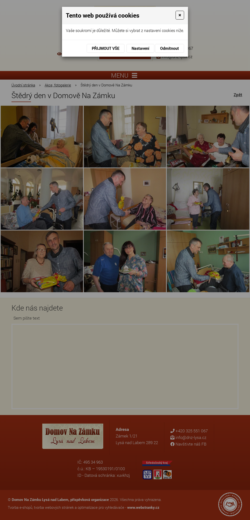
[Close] (180, 15)
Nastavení (140, 48)
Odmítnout (169, 48)
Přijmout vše (105, 48)
